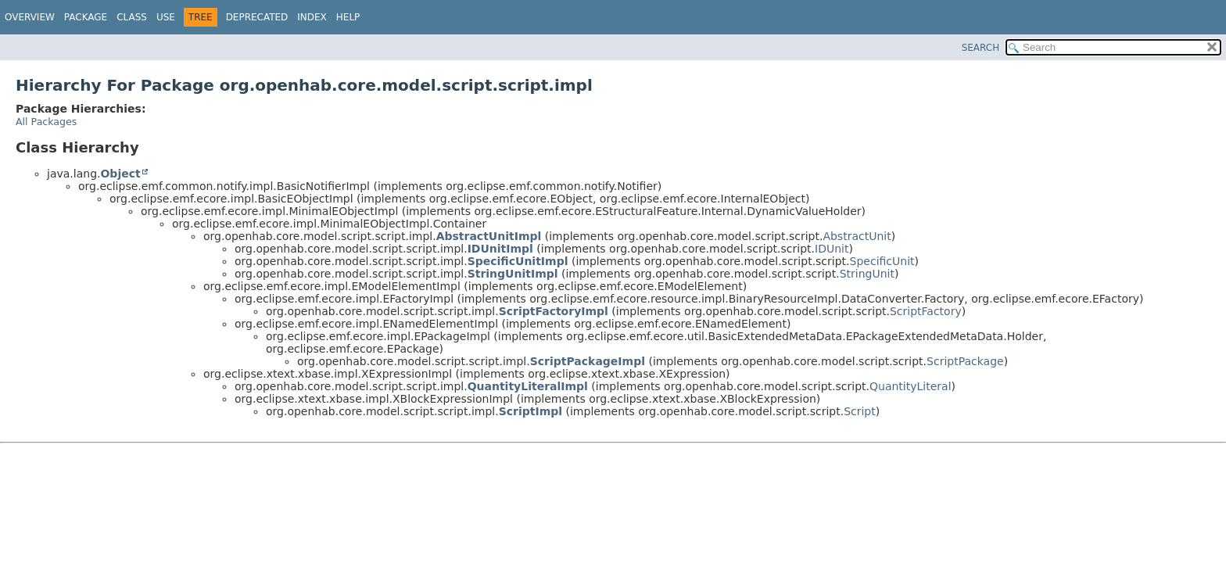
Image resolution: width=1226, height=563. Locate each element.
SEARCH (981, 47)
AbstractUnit (857, 236)
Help (348, 17)
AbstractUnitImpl (489, 236)
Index (312, 17)
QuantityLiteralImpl (528, 386)
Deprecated (257, 17)
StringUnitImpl (513, 273)
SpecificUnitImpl (518, 261)
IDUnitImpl (500, 248)
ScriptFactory (926, 311)
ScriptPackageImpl (587, 361)
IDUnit (831, 248)
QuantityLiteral (910, 386)
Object (120, 173)
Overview (30, 17)
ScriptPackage (965, 361)
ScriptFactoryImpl (553, 311)
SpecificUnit (882, 261)
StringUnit (867, 273)
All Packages (46, 121)
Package (85, 17)
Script (860, 411)
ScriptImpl (530, 411)
